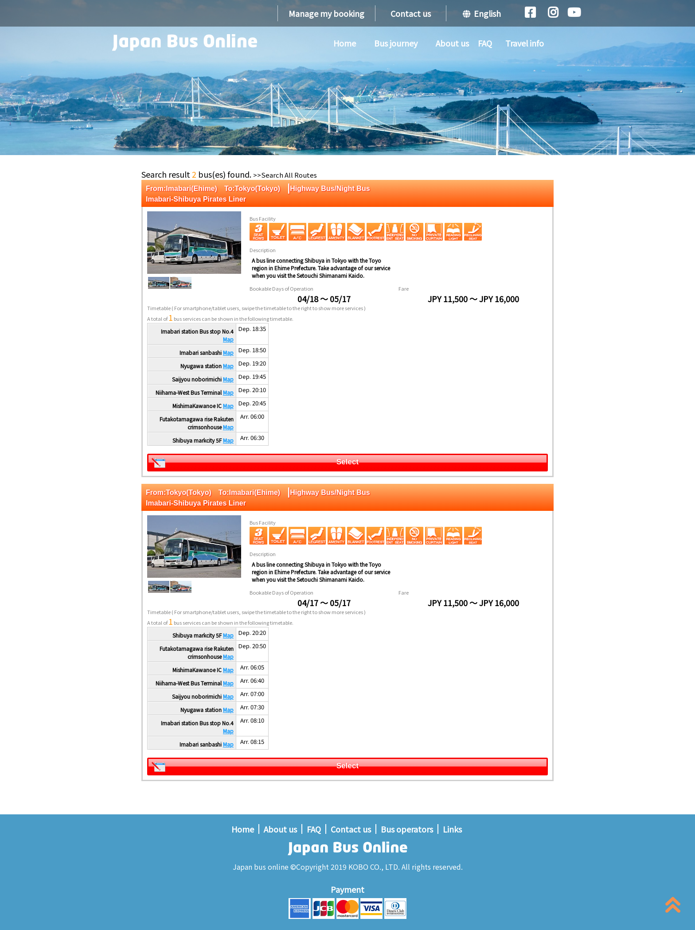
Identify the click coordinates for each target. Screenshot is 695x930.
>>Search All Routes (285, 174)
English (482, 13)
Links (452, 829)
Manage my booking (326, 13)
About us (452, 43)
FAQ (485, 43)
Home (344, 43)
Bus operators (407, 829)
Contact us (410, 13)
